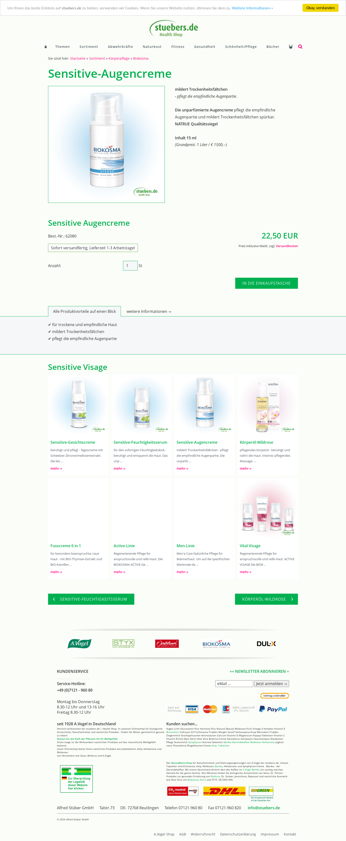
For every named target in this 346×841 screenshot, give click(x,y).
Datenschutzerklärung (238, 834)
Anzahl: (54, 265)
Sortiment (89, 46)
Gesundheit (205, 46)
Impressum (270, 834)
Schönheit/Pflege (241, 46)
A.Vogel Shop (164, 834)
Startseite (78, 58)
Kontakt (290, 834)
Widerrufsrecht (203, 834)
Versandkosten (287, 246)
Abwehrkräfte (120, 46)
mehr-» (56, 468)
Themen (62, 46)
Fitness (178, 46)
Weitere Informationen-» (252, 8)
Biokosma (140, 58)
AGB (182, 834)
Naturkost (152, 46)
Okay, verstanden (320, 7)
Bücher (272, 46)
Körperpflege (119, 58)
